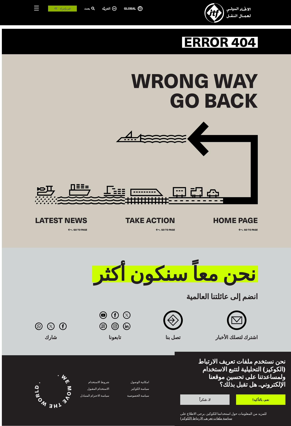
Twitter (127, 315)
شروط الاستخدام (98, 382)
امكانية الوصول (139, 382)
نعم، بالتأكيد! (260, 399)
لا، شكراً (204, 399)
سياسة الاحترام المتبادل (94, 395)
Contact (173, 322)
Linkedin (127, 326)
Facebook (115, 315)
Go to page (251, 229)
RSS (103, 326)
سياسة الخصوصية (138, 395)
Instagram (115, 326)
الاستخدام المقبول (98, 388)
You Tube (103, 315)
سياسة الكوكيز (140, 388)
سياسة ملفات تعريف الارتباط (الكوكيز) (206, 418)
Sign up (236, 322)
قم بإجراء (65, 9)
